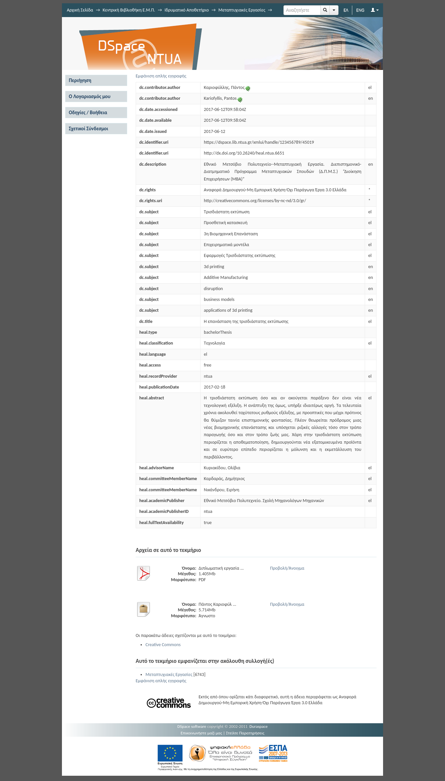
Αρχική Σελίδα (80, 10)
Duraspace (258, 726)
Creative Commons (163, 644)
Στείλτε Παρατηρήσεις (245, 732)
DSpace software (191, 726)
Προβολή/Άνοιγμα (287, 568)
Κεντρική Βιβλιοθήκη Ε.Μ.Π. (129, 10)
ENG (360, 10)
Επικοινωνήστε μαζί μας (201, 732)
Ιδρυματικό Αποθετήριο (186, 10)
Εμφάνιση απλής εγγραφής (161, 76)
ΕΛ (345, 10)
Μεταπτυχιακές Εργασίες (241, 10)
